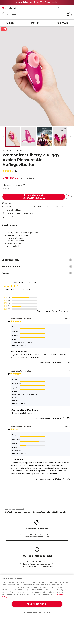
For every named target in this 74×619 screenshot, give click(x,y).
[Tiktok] (45, 542)
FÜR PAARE (62, 23)
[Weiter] (71, 137)
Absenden (12, 570)
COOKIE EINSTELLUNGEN (37, 612)
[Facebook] (5, 542)
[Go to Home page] (9, 8)
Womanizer (7, 150)
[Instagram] (15, 542)
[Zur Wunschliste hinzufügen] (69, 196)
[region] (37, 597)
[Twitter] (25, 542)
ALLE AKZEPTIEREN (37, 604)
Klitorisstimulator (22, 150)
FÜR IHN (35, 23)
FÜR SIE (10, 23)
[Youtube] (35, 542)
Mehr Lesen (6, 250)
